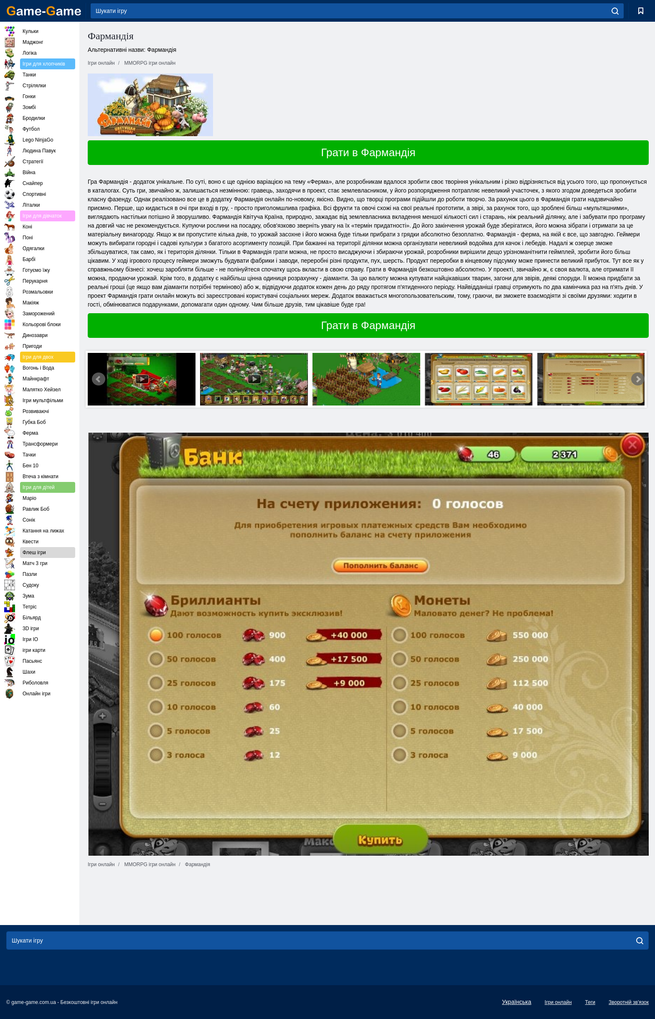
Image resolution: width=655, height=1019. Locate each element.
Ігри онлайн (558, 1002)
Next (638, 379)
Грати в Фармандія (368, 152)
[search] (615, 11)
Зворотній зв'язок (629, 1002)
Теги (590, 1002)
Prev (98, 379)
